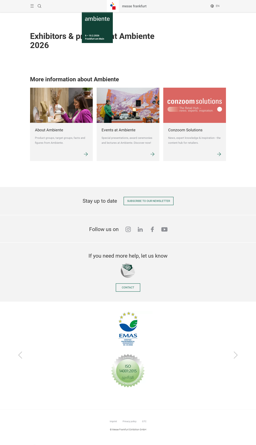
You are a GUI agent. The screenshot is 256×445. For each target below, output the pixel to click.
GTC (144, 421)
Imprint (113, 421)
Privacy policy (129, 421)
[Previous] (20, 355)
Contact (128, 287)
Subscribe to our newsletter (148, 201)
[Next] (236, 355)
